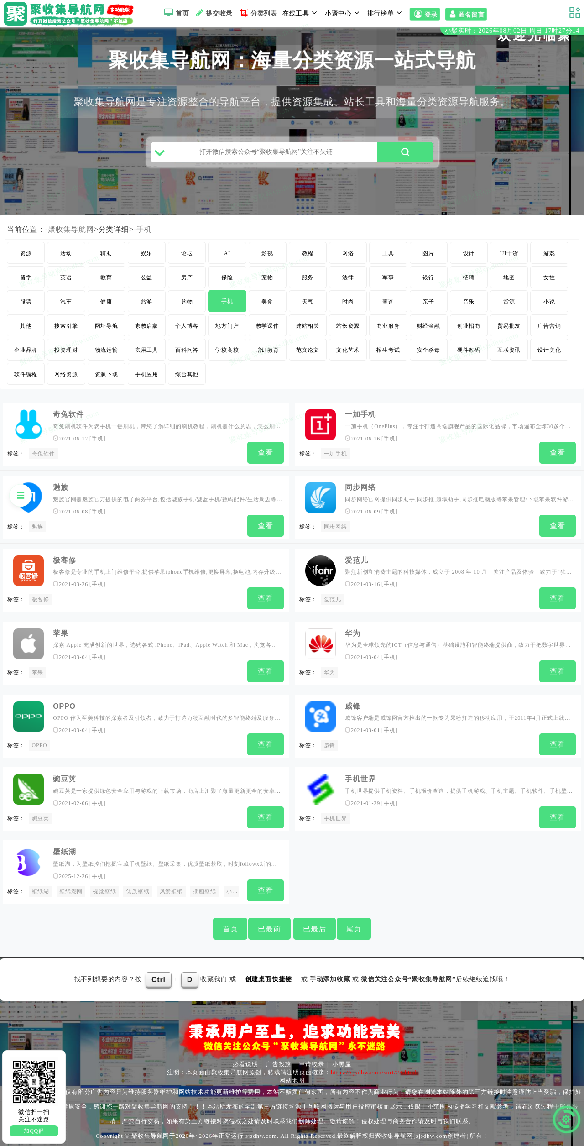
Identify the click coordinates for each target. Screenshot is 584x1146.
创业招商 (468, 329)
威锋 (352, 705)
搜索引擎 (66, 329)
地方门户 (227, 329)
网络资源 (66, 378)
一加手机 (360, 418)
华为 (352, 634)
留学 (26, 281)
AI (227, 257)
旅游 (147, 305)
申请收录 (311, 1060)
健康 (106, 305)
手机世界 (360, 777)
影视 (267, 257)
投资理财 (66, 354)
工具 (388, 257)
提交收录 (213, 13)
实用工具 (146, 354)
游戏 (549, 257)
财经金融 (428, 329)
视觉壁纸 (104, 888)
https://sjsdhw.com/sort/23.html (374, 1068)
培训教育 (267, 354)
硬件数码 (468, 354)
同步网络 (360, 490)
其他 (26, 329)
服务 (308, 281)
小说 (549, 305)
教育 (106, 281)
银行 (428, 281)
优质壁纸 (137, 888)
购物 (187, 305)
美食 (267, 305)
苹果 (38, 673)
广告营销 (549, 329)
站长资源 (348, 329)
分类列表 (257, 13)
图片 (428, 257)
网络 (348, 257)
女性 (549, 281)
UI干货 (509, 257)
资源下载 (106, 378)
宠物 (267, 281)
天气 (308, 305)
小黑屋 (341, 1060)
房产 (187, 281)
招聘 (469, 281)
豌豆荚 (64, 777)
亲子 (428, 305)
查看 (265, 456)
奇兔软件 (68, 418)
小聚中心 (343, 13)
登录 (424, 14)
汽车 (66, 305)
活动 (66, 257)
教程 (308, 257)
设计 (469, 257)
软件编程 (25, 378)
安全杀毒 (428, 354)
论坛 (187, 257)
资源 (26, 257)
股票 (26, 305)
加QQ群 (34, 1131)
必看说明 (245, 1060)
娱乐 (147, 257)
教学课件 (267, 329)
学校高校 (227, 354)
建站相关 (307, 329)
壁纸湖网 (71, 888)
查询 (388, 305)
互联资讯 (509, 354)
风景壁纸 (171, 888)
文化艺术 (348, 354)
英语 (66, 281)
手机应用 (146, 378)
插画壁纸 (204, 888)
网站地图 (291, 1076)
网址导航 (106, 329)
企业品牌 (25, 354)
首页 (175, 13)
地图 (509, 281)
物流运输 (106, 354)
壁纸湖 (64, 849)
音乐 (469, 305)
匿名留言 (466, 14)
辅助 (106, 257)
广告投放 (278, 1060)
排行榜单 (386, 13)
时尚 (348, 305)
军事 (388, 281)
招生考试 (388, 354)
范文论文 (307, 354)
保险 (227, 281)
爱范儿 (356, 561)
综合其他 (186, 378)
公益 (147, 281)
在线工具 (301, 13)
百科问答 (186, 354)
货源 (509, 305)
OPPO (64, 705)
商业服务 (388, 329)
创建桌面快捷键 (268, 974)
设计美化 (549, 354)
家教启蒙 (146, 329)
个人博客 (186, 329)
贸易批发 (509, 329)
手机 (144, 233)
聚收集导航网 (71, 233)
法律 (348, 281)
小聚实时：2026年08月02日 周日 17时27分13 (512, 31)
